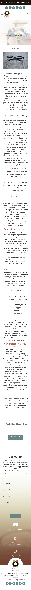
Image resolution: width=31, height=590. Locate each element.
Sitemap (7, 575)
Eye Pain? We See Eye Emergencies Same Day (16, 2)
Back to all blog (15, 437)
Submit (15, 516)
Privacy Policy (15, 575)
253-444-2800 (15, 471)
